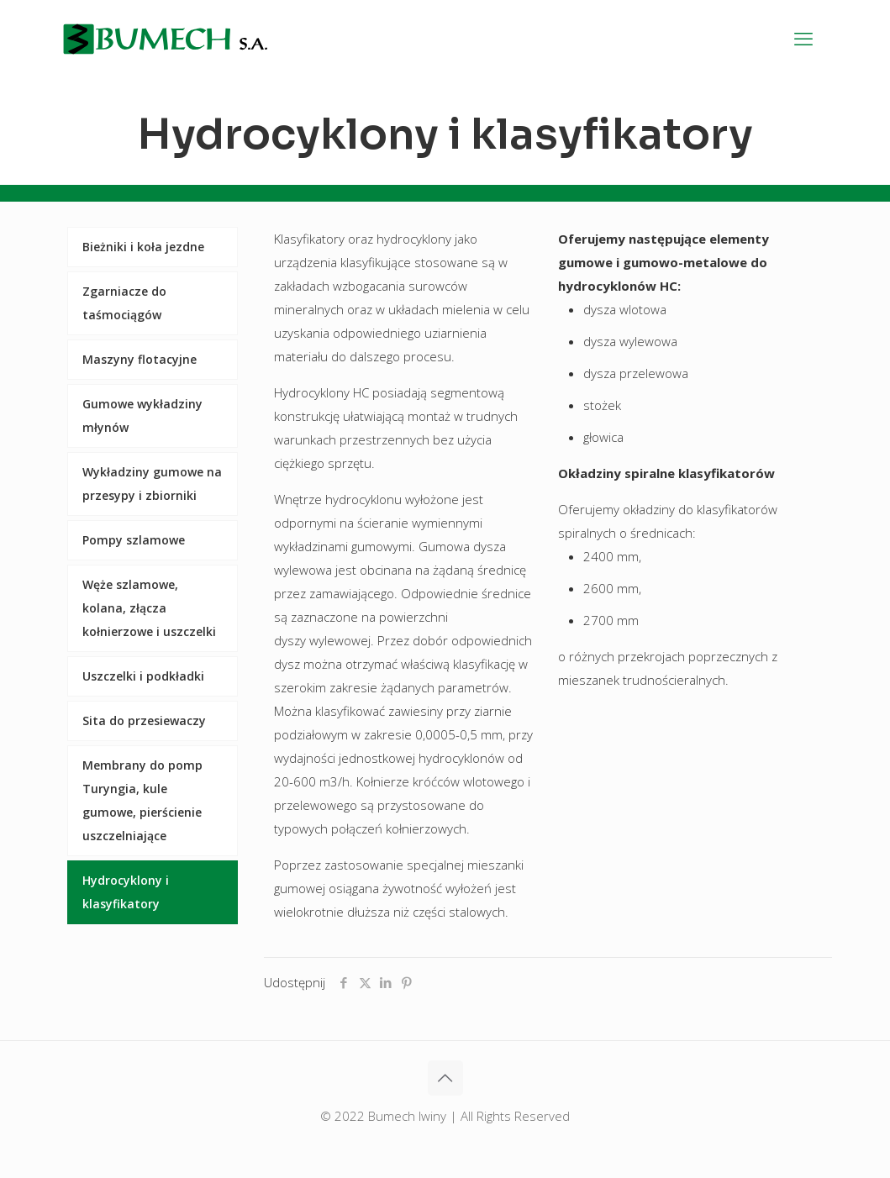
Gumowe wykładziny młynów (142, 415)
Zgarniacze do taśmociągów (124, 303)
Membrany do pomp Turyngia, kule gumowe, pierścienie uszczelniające (142, 800)
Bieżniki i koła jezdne (143, 247)
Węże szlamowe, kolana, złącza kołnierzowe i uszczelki (149, 607)
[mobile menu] (803, 38)
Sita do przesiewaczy (144, 720)
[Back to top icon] (445, 1078)
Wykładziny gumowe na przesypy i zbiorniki (152, 483)
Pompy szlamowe (133, 540)
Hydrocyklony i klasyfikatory (125, 892)
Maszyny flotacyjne (139, 359)
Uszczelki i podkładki (143, 676)
